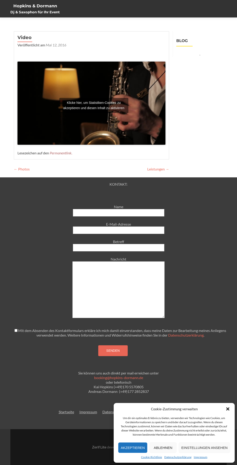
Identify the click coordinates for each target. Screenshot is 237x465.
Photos (22, 169)
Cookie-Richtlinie (151, 457)
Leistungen (158, 169)
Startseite (66, 412)
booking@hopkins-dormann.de (118, 377)
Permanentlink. (61, 153)
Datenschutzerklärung (177, 457)
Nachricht (118, 261)
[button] (227, 409)
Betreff (118, 244)
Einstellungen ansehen (204, 448)
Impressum (200, 457)
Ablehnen (163, 448)
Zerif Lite (99, 447)
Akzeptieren (133, 448)
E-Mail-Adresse (118, 227)
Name (118, 209)
